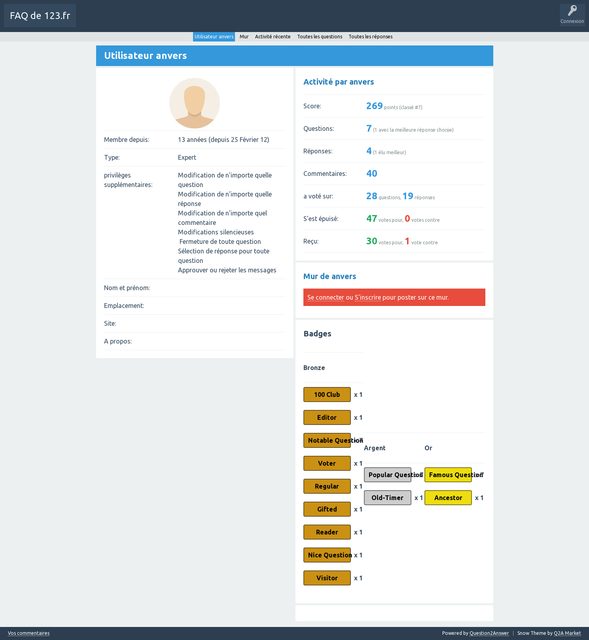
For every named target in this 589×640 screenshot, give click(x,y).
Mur (244, 35)
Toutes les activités (128, 21)
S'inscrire (368, 297)
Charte (89, 21)
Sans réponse (174, 21)
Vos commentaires (28, 633)
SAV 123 (288, 21)
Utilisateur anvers (214, 35)
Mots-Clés (208, 21)
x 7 (358, 440)
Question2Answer (489, 633)
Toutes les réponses (370, 35)
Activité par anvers (338, 81)
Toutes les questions (319, 35)
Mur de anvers (329, 276)
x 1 (358, 394)
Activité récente (273, 35)
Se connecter (325, 297)
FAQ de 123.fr (40, 15)
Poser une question (250, 21)
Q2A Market (567, 633)
